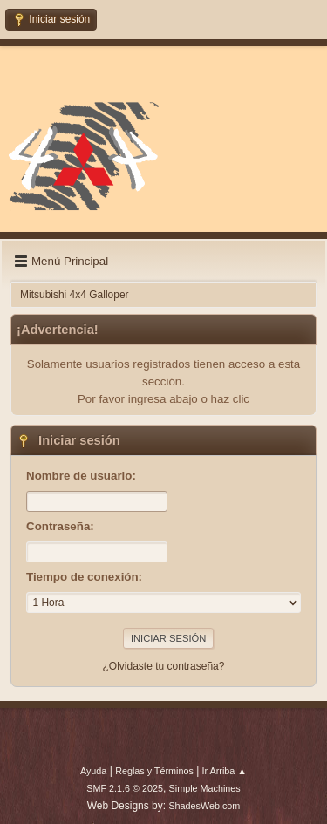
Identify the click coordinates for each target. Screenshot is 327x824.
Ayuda (93, 771)
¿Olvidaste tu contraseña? (164, 666)
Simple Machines (205, 788)
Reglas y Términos (154, 771)
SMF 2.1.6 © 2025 (124, 788)
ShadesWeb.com (204, 805)
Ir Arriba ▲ (224, 771)
